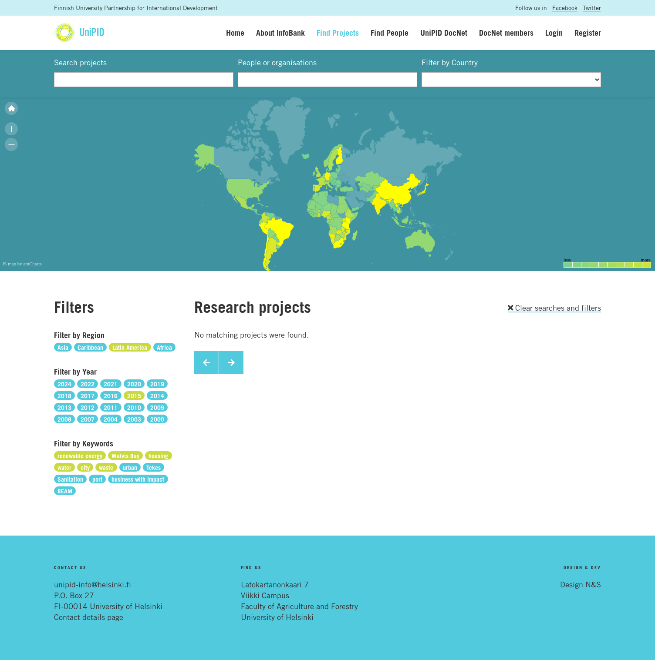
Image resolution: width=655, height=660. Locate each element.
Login (554, 32)
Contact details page (88, 617)
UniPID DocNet (443, 32)
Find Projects (338, 32)
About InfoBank (280, 32)
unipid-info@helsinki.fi (92, 584)
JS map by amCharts (22, 263)
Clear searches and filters (554, 307)
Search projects (80, 62)
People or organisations (277, 62)
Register (587, 32)
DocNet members (506, 32)
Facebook (564, 7)
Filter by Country (450, 62)
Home (235, 32)
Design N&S (580, 584)
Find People (390, 32)
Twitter (592, 7)
